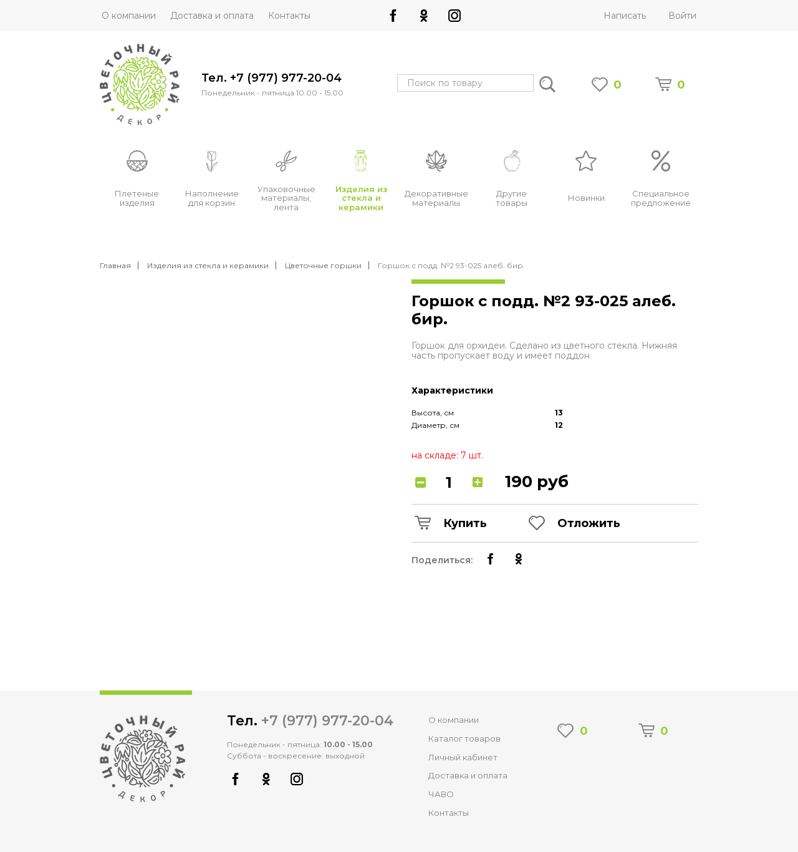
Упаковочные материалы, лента (286, 198)
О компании (129, 15)
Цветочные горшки (323, 265)
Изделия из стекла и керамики (361, 198)
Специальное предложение (661, 198)
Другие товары (511, 198)
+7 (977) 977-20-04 (327, 720)
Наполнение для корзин (212, 198)
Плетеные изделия (137, 198)
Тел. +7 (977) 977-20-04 (271, 78)
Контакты (289, 15)
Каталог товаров (464, 738)
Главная (115, 265)
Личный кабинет (463, 757)
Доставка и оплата (212, 15)
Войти (682, 15)
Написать (624, 15)
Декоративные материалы (436, 198)
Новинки (586, 198)
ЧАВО (441, 794)
